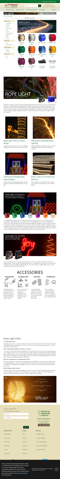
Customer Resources (40, 449)
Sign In (36, 1)
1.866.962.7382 (45, 411)
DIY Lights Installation (40, 438)
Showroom (25, 453)
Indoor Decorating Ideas (41, 442)
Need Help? (6, 445)
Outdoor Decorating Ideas (41, 445)
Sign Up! (26, 427)
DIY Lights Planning (40, 434)
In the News (25, 445)
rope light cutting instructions (27, 229)
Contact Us (44, 415)
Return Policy (7, 442)
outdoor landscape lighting (20, 107)
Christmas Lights (8, 16)
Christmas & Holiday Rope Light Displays (14, 177)
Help (39, 1)
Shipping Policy (7, 434)
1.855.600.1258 (45, 413)
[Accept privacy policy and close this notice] (56, 469)
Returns (5, 449)
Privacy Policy (7, 438)
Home (24, 434)
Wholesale (25, 449)
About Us (32, 1)
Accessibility (6, 453)
